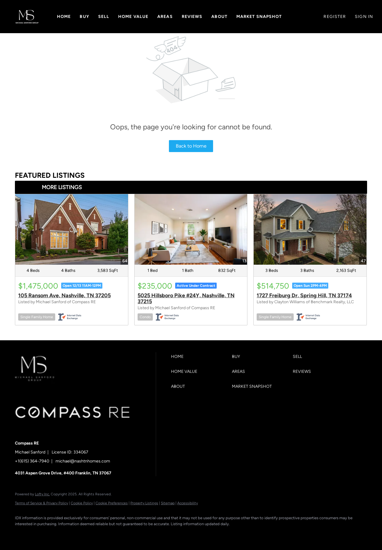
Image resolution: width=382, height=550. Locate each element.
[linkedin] (39, 534)
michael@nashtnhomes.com (83, 461)
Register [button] (335, 16)
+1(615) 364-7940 (32, 461)
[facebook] (22, 534)
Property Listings (144, 503)
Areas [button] (165, 16)
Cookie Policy (82, 503)
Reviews (192, 16)
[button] (27, 16)
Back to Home (191, 146)
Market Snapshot (259, 16)
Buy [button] (84, 16)
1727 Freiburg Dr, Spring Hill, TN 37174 (304, 295)
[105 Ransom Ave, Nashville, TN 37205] (71, 229)
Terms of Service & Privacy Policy (41, 503)
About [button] (219, 16)
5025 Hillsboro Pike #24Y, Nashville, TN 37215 (186, 298)
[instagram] (74, 534)
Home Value (133, 16)
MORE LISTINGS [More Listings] (62, 187)
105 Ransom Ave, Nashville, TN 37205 (64, 295)
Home (64, 16)
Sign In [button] (364, 16)
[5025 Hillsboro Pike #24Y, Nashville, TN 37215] (191, 229)
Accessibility (187, 503)
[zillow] (57, 534)
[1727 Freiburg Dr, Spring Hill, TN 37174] (310, 229)
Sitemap (168, 503)
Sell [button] (103, 16)
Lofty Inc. (42, 494)
